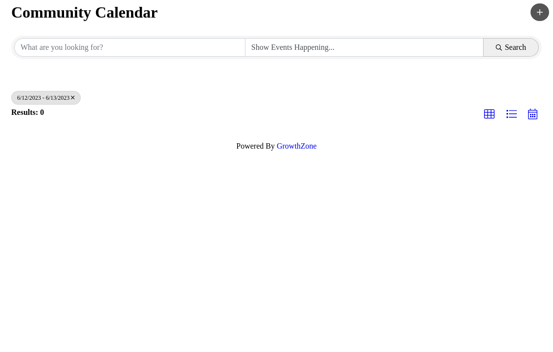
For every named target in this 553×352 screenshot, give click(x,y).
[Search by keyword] (129, 47)
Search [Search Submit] (511, 47)
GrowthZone (297, 146)
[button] (540, 12)
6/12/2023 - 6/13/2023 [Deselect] (46, 97)
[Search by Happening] (364, 47)
